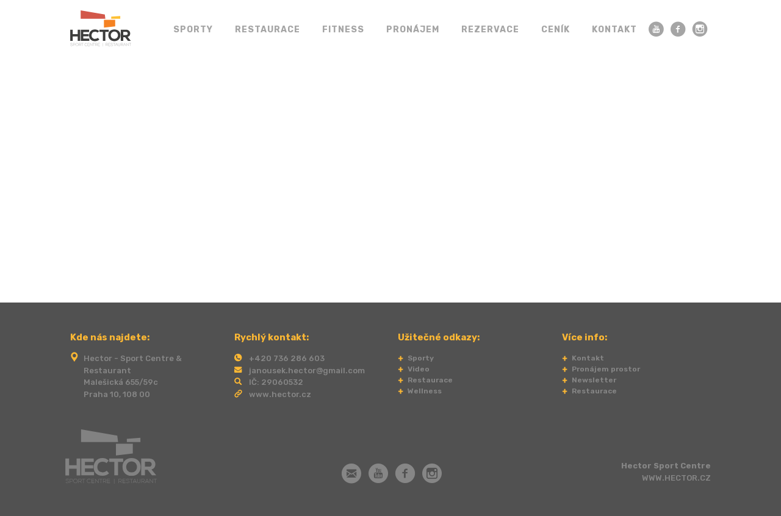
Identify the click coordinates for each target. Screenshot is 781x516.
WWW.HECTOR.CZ (676, 477)
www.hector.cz (280, 394)
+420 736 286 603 (287, 358)
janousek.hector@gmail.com (307, 370)
